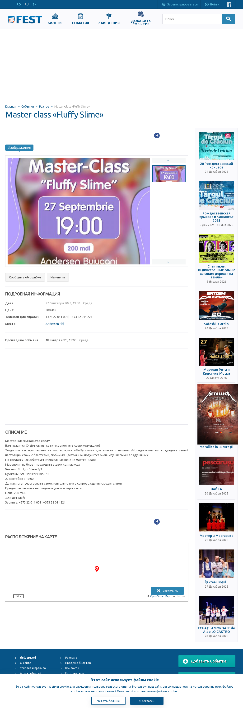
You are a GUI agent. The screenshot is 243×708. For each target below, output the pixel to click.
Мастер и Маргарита (217, 536)
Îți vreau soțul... (216, 582)
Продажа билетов (78, 662)
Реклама (71, 657)
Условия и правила (33, 668)
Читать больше (108, 701)
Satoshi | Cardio (216, 324)
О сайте (25, 662)
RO (19, 4)
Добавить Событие (204, 661)
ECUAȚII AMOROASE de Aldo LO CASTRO (216, 630)
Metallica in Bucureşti (216, 447)
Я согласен (146, 701)
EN (35, 4)
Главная (10, 106)
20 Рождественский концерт (216, 165)
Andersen (52, 323)
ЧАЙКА (216, 489)
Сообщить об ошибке (25, 277)
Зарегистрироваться (180, 4)
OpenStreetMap (160, 596)
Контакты (72, 668)
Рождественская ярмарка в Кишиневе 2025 (216, 217)
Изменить (58, 277)
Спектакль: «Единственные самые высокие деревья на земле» (216, 272)
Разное (44, 106)
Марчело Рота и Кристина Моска (216, 371)
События (27, 106)
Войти (212, 4)
